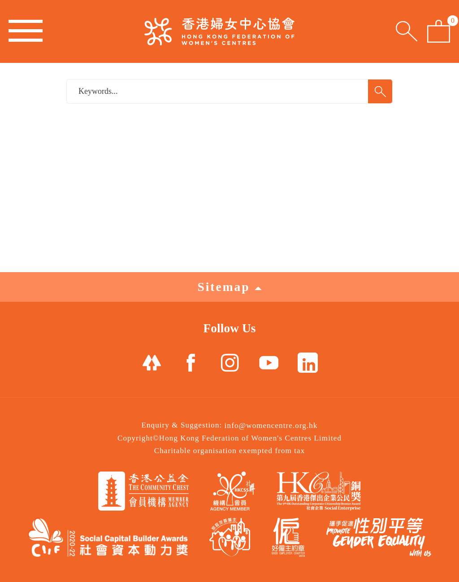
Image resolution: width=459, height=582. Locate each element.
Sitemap (229, 287)
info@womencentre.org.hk (271, 425)
